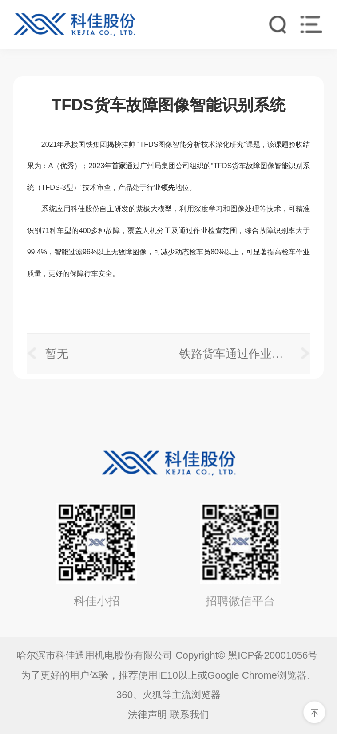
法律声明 (147, 714)
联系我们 (189, 714)
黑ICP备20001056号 (274, 655)
